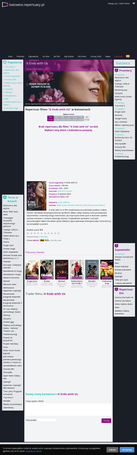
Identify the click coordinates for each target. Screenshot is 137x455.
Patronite (118, 56)
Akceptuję (127, 449)
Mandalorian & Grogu (12, 271)
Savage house (121, 118)
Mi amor (118, 273)
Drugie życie (32, 281)
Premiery (20, 56)
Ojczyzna (118, 93)
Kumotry (118, 115)
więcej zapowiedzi (124, 283)
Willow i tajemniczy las (124, 125)
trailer (59, 104)
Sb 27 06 (87, 118)
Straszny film (120, 147)
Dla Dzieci (82, 56)
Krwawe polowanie (123, 269)
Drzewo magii (12, 108)
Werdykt (92, 281)
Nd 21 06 (50, 118)
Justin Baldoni (38, 69)
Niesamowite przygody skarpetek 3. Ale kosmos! (12, 303)
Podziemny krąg (106, 282)
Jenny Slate (87, 205)
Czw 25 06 (74, 118)
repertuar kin (36, 104)
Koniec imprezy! (121, 266)
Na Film (57, 56)
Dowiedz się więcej (34, 451)
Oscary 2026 (96, 56)
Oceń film (43, 237)
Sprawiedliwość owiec (12, 365)
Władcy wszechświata (124, 150)
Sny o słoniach (121, 122)
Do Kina (46, 56)
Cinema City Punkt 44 (124, 297)
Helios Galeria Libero (124, 304)
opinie (65, 104)
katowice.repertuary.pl (26, 4)
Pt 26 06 (81, 118)
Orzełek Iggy (8, 322)
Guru (117, 263)
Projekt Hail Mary (10, 344)
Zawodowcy (8, 407)
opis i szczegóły (49, 104)
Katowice (123, 63)
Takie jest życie (121, 280)
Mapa (107, 56)
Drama (47, 281)
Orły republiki (120, 143)
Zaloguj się (112, 3)
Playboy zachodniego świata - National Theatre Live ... (12, 328)
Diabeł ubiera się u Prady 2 (76, 282)
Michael (61, 281)
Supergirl (118, 276)
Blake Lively (62, 205)
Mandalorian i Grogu (12, 274)
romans (69, 191)
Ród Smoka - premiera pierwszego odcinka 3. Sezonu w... (12, 359)
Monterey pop (121, 90)
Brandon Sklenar (75, 205)
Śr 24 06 (68, 118)
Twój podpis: (31, 420)
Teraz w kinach (13, 199)
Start (10, 56)
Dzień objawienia (122, 131)
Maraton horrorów (11, 277)
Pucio (5, 347)
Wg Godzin (69, 56)
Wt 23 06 (62, 118)
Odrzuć (112, 449)
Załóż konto (124, 3)
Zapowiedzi (33, 56)
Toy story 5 (120, 105)
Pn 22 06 (56, 118)
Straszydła (7, 372)
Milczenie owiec (9, 284)
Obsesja (8, 92)
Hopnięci (7, 261)
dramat (61, 191)
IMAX (117, 307)
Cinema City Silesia (123, 301)
